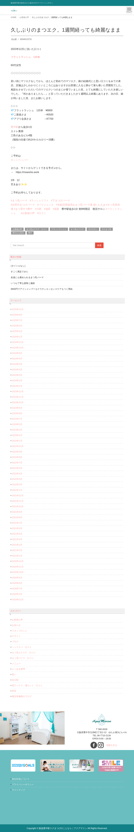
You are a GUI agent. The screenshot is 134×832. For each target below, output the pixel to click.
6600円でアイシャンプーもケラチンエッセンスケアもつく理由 (41, 289)
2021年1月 (17, 555)
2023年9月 (17, 408)
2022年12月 (18, 446)
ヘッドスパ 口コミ (22, 647)
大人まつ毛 (106, 229)
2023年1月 (17, 440)
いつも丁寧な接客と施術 (23, 283)
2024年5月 (17, 364)
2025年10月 (18, 309)
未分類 (15, 680)
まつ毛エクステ (77, 229)
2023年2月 (17, 435)
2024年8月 (17, 353)
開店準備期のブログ (22, 696)
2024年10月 (18, 347)
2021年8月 (17, 517)
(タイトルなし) (18, 266)
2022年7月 (17, 462)
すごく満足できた (19, 271)
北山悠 (14, 39)
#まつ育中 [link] (19, 209)
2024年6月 (17, 358)
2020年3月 (17, 594)
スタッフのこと (19, 630)
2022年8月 (17, 457)
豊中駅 (14, 127)
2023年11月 (18, 397)
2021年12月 (18, 495)
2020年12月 (18, 561)
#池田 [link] (47, 209)
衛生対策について (20, 779)
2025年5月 (17, 325)
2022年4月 (17, 473)
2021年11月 (18, 501)
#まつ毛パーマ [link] (19, 200)
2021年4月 (17, 539)
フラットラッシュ (58, 229)
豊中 (30, 233)
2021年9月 (17, 512)
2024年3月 (17, 375)
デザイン (16, 636)
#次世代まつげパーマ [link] (23, 204)
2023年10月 (18, 402)
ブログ (15, 641)
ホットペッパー (19, 160)
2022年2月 (17, 484)
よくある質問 (18, 669)
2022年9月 (17, 451)
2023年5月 (17, 424)
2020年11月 (18, 566)
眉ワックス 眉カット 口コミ (27, 685)
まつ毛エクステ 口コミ (36, 229)
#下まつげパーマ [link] (60, 200)
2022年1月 (17, 490)
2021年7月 (17, 523)
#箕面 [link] (56, 209)
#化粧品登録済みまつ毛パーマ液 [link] (74, 204)
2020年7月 (17, 588)
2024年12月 (18, 342)
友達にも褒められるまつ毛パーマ (27, 277)
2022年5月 (17, 468)
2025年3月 (17, 331)
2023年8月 (17, 413)
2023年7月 (17, 419)
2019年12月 (18, 599)
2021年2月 (17, 550)
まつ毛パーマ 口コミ (23, 658)
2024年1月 (17, 386)
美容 (14, 691)
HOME (13, 17)
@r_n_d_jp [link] (99, 204)
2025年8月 (17, 315)
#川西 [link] (38, 209)
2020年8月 (17, 583)
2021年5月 (17, 534)
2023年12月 (18, 391)
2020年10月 (18, 572)
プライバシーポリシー (23, 784)
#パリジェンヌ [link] (45, 204)
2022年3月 (17, 479)
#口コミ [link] (41, 213)
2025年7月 (17, 320)
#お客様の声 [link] (28, 213)
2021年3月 (17, 545)
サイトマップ (18, 790)
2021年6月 (17, 528)
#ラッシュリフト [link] (39, 200)
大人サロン (93, 229)
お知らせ (16, 625)
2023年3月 (17, 430)
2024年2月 (17, 380)
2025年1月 (17, 336)
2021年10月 (18, 506)
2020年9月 (17, 577)
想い (14, 674)
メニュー (16, 663)
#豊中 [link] (29, 209)
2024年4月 (17, 369)
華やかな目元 (18, 233)
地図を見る (111, 745)
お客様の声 (24, 17)
